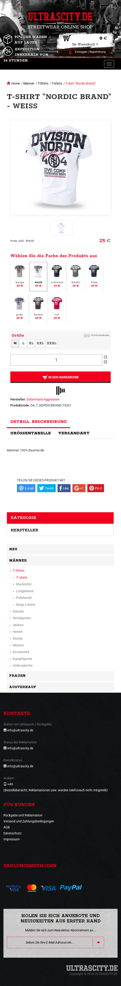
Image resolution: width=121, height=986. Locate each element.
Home (15, 83)
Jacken (18, 625)
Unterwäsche (23, 665)
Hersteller (24, 530)
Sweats (18, 611)
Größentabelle (100, 335)
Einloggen (81, 51)
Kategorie (23, 517)
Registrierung (97, 51)
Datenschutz (12, 833)
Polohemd (24, 598)
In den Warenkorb (61, 377)
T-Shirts (43, 83)
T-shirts (57, 83)
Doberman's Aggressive (43, 399)
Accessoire (21, 652)
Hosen (17, 631)
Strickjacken (22, 618)
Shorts (17, 638)
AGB (6, 827)
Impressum (11, 839)
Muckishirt (24, 584)
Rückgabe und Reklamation (22, 815)
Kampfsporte (22, 659)
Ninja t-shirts (25, 604)
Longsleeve (25, 591)
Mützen (18, 645)
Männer (28, 83)
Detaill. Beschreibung (38, 421)
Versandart (73, 433)
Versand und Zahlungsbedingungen (28, 821)
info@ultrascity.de (20, 730)
